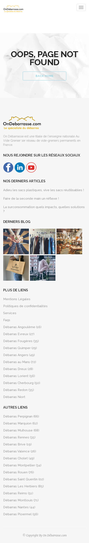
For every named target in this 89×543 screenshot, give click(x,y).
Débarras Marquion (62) (20, 423)
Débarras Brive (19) (17, 444)
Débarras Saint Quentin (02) (23, 479)
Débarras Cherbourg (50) (21, 383)
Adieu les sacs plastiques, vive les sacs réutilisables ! (43, 190)
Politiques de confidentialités (25, 306)
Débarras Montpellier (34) (22, 465)
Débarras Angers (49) (19, 355)
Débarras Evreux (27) (18, 334)
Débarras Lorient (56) (19, 376)
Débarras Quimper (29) (20, 348)
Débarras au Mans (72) (19, 362)
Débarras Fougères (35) (21, 341)
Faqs (6, 320)
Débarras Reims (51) (18, 493)
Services (9, 313)
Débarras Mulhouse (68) (21, 430)
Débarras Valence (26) (19, 451)
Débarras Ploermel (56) (20, 514)
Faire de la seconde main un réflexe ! (31, 198)
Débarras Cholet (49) (18, 458)
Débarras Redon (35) (18, 390)
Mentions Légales (16, 299)
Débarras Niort (14, 397)
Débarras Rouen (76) (18, 472)
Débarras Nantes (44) (19, 507)
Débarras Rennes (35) (19, 437)
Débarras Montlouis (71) (21, 500)
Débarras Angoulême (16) (22, 327)
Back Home (45, 75)
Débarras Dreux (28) (18, 369)
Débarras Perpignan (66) (21, 416)
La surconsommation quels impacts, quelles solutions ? (44, 209)
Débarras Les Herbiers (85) (23, 486)
